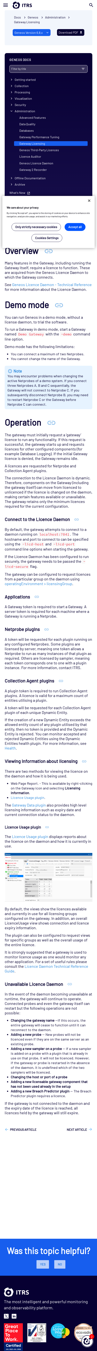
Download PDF (71, 32)
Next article (77, 1129)
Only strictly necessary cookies (36, 227)
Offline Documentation (30, 178)
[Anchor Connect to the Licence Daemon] (76, 519)
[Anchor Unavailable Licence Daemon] (70, 984)
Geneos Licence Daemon (36, 163)
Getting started (25, 79)
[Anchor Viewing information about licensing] (84, 761)
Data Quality (27, 124)
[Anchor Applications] (37, 597)
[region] (48, 222)
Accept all (75, 227)
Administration (25, 111)
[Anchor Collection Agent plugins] (61, 680)
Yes (42, 1264)
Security (20, 105)
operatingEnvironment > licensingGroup (38, 583)
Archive (20, 184)
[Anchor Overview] (48, 250)
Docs (17, 17)
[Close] (89, 200)
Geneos (33, 17)
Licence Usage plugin (27, 797)
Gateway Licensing (27, 22)
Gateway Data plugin (29, 805)
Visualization (23, 98)
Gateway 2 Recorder (33, 169)
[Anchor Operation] (51, 422)
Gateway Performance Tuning (39, 137)
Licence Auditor (30, 156)
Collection (22, 86)
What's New (17, 192)
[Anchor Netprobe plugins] (46, 629)
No (60, 1264)
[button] (87, 1341)
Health (10, 748)
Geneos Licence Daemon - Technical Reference (52, 284)
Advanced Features (32, 117)
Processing (22, 92)
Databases (26, 130)
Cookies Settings (47, 238)
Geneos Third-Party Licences (39, 150)
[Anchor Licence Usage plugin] (47, 827)
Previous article (23, 1129)
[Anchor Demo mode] (59, 304)
